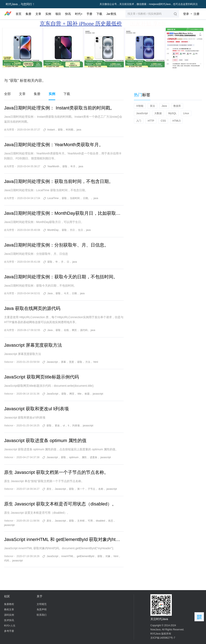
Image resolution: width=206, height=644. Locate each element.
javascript (98, 393)
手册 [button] (89, 13)
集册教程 (9, 604)
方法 (87, 362)
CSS (163, 120)
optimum (73, 457)
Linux (186, 113)
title (80, 393)
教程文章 (9, 609)
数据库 (177, 105)
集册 (37, 94)
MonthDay (53, 230)
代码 (6, 560)
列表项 (76, 425)
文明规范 (42, 604)
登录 (186, 13)
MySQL (172, 113)
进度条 (93, 457)
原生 (49, 488)
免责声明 (42, 609)
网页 (74, 330)
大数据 (158, 113)
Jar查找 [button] (111, 13)
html (95, 362)
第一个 (81, 488)
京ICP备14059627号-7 (162, 637)
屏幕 (63, 362)
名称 (100, 488)
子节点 (91, 488)
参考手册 (9, 631)
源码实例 (9, 614)
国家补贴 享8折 (148, 24)
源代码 (84, 330)
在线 (66, 330)
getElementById (85, 556)
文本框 (81, 520)
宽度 (71, 362)
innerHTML (67, 556)
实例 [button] (48, 13)
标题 (87, 393)
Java (50, 293)
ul (64, 425)
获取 (60, 129)
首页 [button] (18, 13)
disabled (100, 520)
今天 (66, 293)
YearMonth (53, 166)
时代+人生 (9, 625)
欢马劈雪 (9, 129)
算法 (152, 105)
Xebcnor (8, 362)
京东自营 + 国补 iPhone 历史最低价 (81, 24)
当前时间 (75, 198)
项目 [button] (58, 13)
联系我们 (42, 614)
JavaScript (52, 393)
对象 (107, 556)
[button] (152, 14)
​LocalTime (53, 198)
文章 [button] (38, 13)
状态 (110, 520)
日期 (74, 293)
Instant (51, 129)
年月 (72, 166)
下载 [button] (99, 13)
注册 (196, 13)
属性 (84, 457)
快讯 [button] (68, 13)
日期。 (86, 198)
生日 (80, 230)
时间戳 (69, 129)
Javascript (52, 362)
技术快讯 (9, 620)
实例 (52, 94)
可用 (90, 520)
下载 (66, 94)
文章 (22, 94)
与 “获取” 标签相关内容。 (25, 80)
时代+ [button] (78, 13)
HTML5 (176, 120)
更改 (57, 425)
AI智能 (139, 105)
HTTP (151, 120)
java (79, 129)
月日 (72, 230)
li (68, 425)
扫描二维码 (199, 616)
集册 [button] (28, 13)
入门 (138, 120)
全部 (7, 94)
